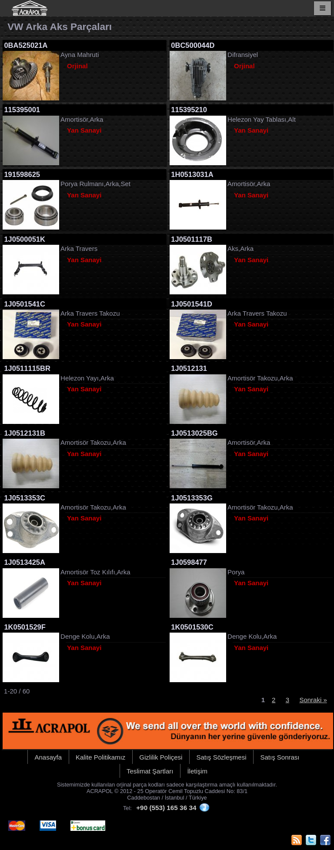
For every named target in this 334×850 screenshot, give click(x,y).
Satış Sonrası (279, 757)
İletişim (197, 771)
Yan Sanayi (84, 130)
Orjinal (77, 66)
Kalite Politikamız (100, 757)
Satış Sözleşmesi (221, 757)
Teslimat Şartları (150, 771)
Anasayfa (48, 757)
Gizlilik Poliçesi (160, 757)
